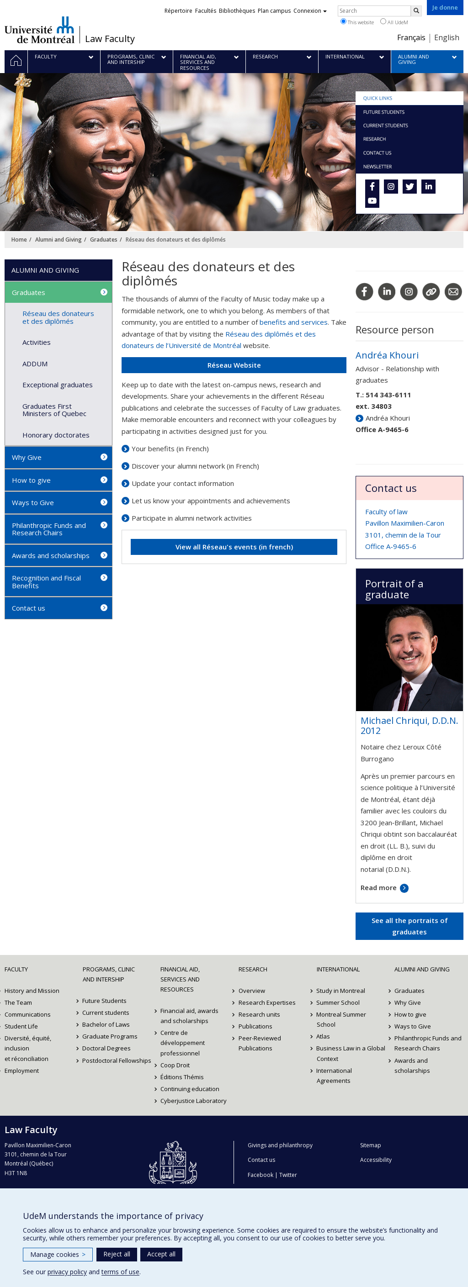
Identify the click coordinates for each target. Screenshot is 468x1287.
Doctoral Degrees (107, 1048)
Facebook (260, 1175)
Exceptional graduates (57, 384)
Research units (259, 1014)
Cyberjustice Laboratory (193, 1101)
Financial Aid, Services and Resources (180, 979)
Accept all (161, 1254)
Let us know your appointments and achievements (211, 500)
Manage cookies (57, 1254)
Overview (252, 990)
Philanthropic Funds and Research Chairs (49, 529)
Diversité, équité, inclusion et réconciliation (28, 1048)
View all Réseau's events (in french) (234, 546)
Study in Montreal (341, 990)
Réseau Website (234, 364)
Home (19, 239)
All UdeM (394, 22)
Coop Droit (175, 1065)
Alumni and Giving (58, 239)
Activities (36, 342)
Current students (106, 1012)
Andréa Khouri (387, 355)
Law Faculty (110, 38)
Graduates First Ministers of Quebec (54, 409)
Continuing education (189, 1089)
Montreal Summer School (342, 1019)
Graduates (103, 239)
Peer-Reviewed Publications (260, 1043)
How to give (31, 480)
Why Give (27, 457)
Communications (28, 1014)
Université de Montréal (39, 29)
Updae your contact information (183, 483)
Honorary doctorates (56, 434)
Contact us (28, 607)
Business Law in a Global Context (351, 1053)
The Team (18, 1002)
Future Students (105, 1001)
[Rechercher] (416, 10)
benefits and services (294, 322)
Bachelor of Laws (106, 1024)
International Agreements (334, 1075)
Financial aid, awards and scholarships (189, 1016)
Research (253, 969)
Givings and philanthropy (280, 1145)
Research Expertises (267, 1002)
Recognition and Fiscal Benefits (46, 581)
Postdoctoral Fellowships (117, 1060)
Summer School (338, 1002)
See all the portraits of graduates (410, 926)
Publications (255, 1026)
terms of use (120, 1271)
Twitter (288, 1175)
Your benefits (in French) (170, 448)
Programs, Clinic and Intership (109, 974)
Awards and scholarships (51, 555)
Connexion (310, 11)
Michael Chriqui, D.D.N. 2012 (409, 725)
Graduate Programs (110, 1036)
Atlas (323, 1036)
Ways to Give (33, 502)
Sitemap (370, 1145)
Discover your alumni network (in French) (195, 465)
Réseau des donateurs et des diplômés (58, 317)
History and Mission (32, 990)
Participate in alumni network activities (192, 517)
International (338, 969)
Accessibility (376, 1160)
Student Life (21, 1026)
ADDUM (35, 363)
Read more (379, 887)
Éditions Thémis (182, 1077)
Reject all (116, 1254)
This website (357, 22)
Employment (22, 1070)
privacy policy (67, 1271)
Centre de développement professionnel (182, 1043)
